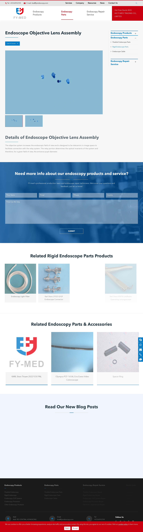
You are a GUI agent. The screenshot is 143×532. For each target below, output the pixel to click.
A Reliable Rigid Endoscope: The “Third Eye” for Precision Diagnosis (23, 451)
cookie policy (123, 524)
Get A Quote (12, 43)
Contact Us (113, 3)
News (102, 3)
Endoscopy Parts (66, 13)
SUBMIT (71, 231)
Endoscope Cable (118, 51)
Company (80, 3)
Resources (92, 3)
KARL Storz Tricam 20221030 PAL (28, 377)
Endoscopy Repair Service (96, 13)
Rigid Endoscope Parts (120, 47)
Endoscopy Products (38, 13)
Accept (75, 528)
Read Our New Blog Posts (71, 407)
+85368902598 (15, 3)
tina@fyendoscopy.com (40, 3)
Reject (67, 528)
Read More (13, 458)
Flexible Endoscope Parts (121, 42)
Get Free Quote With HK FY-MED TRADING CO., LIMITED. (125, 13)
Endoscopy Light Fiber (19, 296)
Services (68, 3)
